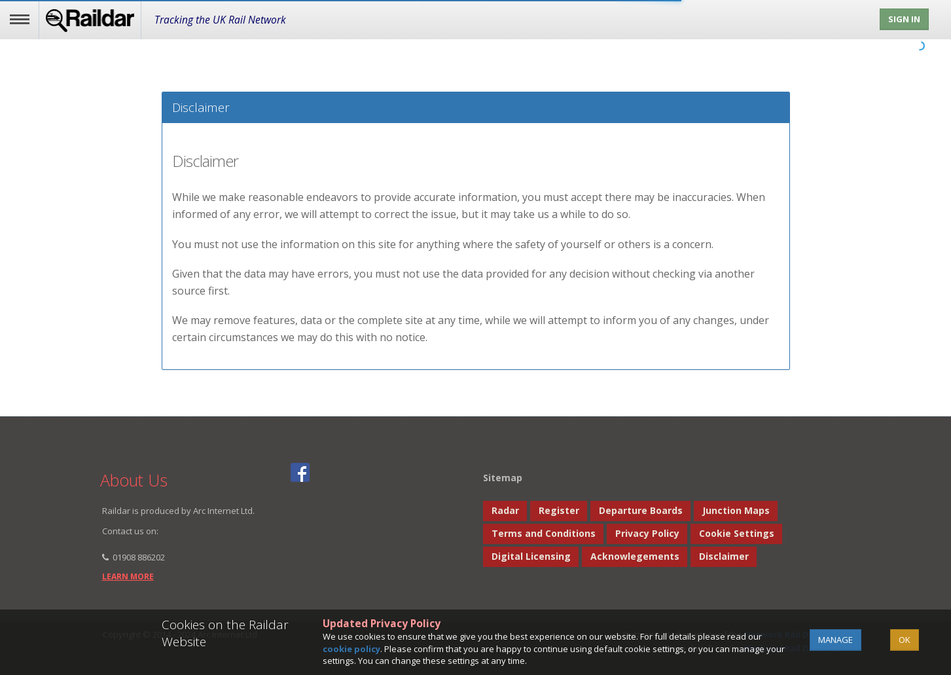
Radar (505, 510)
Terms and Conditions (544, 533)
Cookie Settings (736, 533)
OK (904, 640)
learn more (128, 576)
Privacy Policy (647, 533)
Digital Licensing (531, 556)
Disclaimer (724, 556)
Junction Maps (736, 510)
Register (559, 510)
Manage (835, 640)
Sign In (904, 19)
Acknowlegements (634, 556)
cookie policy (351, 649)
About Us (134, 480)
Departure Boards (641, 510)
